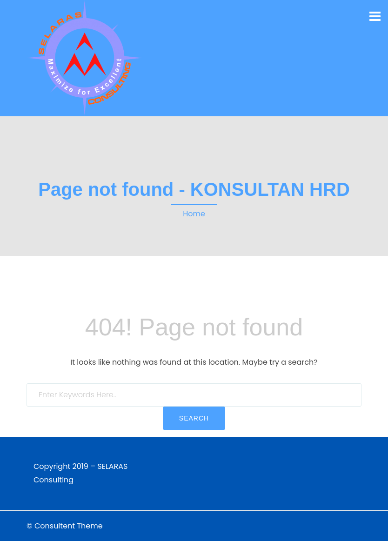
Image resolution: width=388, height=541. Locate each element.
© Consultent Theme (65, 526)
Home (194, 213)
